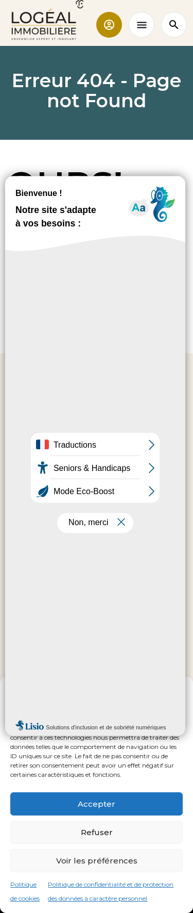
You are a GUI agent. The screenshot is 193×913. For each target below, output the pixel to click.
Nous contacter (97, 540)
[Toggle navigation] (141, 24)
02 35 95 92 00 (96, 512)
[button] (177, 689)
